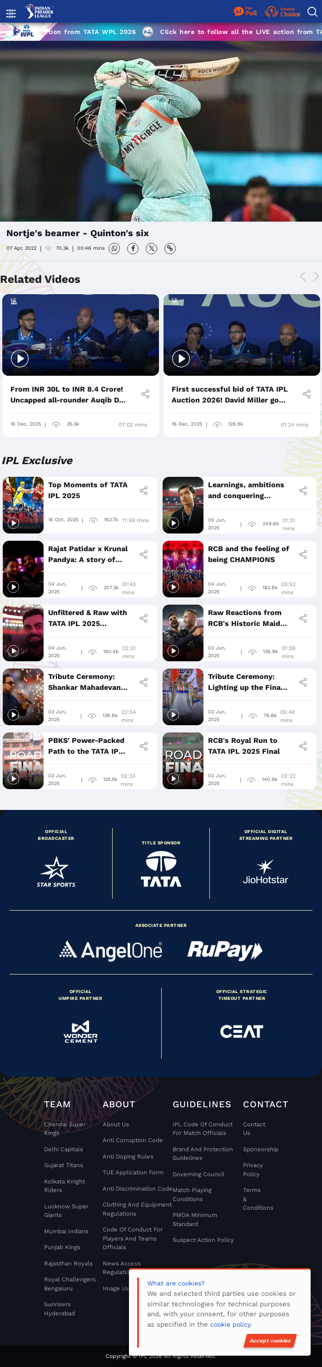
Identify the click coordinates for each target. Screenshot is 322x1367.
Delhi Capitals (63, 1149)
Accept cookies (270, 1341)
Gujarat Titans (63, 1165)
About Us (116, 1124)
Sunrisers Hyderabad (59, 1309)
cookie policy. (231, 1324)
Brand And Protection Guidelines (203, 1154)
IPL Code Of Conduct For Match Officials (203, 1129)
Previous (302, 276)
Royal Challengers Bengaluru (70, 1284)
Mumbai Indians (66, 1231)
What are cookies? (176, 1283)
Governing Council (198, 1174)
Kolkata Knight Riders (64, 1186)
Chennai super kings (65, 1129)
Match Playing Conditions (192, 1194)
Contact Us (252, 1129)
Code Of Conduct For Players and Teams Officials (133, 1238)
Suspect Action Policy (203, 1239)
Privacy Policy (252, 1170)
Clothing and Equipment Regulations (137, 1209)
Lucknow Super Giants (66, 1211)
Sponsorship (252, 1149)
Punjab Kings (62, 1247)
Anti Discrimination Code (138, 1188)
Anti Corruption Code (133, 1140)
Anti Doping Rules (128, 1156)
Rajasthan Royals (68, 1263)
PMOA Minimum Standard (195, 1219)
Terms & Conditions (252, 1199)
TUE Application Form (133, 1172)
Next (316, 276)
